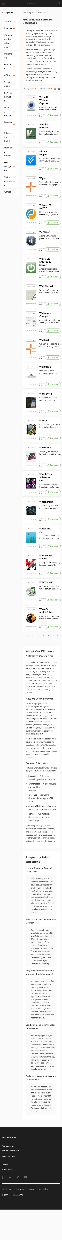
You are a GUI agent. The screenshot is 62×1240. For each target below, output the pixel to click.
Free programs (29, 12)
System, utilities (8, 84)
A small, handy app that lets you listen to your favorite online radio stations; (49, 132)
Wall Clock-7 (46, 286)
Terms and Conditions (25, 1189)
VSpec (42, 178)
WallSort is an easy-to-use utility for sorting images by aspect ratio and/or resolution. (50, 345)
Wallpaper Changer (45, 315)
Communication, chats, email (8, 41)
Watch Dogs (46, 501)
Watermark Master (45, 557)
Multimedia (8, 55)
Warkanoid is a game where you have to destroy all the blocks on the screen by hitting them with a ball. (49, 398)
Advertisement (8, 1169)
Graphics (8, 66)
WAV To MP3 (46, 582)
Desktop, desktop (8, 111)
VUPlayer (44, 231)
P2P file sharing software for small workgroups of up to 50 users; (49, 425)
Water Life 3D (45, 530)
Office (7, 75)
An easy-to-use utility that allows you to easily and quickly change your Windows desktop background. (49, 321)
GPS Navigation (8, 166)
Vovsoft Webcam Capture (44, 100)
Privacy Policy (42, 1189)
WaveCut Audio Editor (46, 611)
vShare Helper (43, 153)
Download (53, 115)
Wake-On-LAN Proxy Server (45, 261)
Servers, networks (8, 96)
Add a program (8, 1146)
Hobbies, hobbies (8, 151)
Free (41, 116)
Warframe (45, 366)
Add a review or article (11, 1150)
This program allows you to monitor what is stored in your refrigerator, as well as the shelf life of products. (49, 452)
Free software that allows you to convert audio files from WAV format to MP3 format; (49, 587)
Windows (31, 97)
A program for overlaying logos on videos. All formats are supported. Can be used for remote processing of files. (49, 563)
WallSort (44, 339)
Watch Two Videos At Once (45, 477)
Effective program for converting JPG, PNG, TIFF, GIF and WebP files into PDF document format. (50, 213)
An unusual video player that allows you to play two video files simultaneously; (49, 485)
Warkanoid (45, 393)
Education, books (7, 137)
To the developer (8, 181)
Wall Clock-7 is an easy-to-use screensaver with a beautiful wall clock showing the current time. (50, 291)
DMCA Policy (7, 1189)
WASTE (43, 420)
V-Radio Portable (44, 126)
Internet (8, 28)
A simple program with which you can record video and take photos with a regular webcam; (49, 108)
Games (7, 191)
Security (8, 21)
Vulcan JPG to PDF (45, 206)
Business (8, 124)
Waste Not (45, 447)
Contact (5, 1164)
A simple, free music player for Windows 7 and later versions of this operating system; (49, 237)
